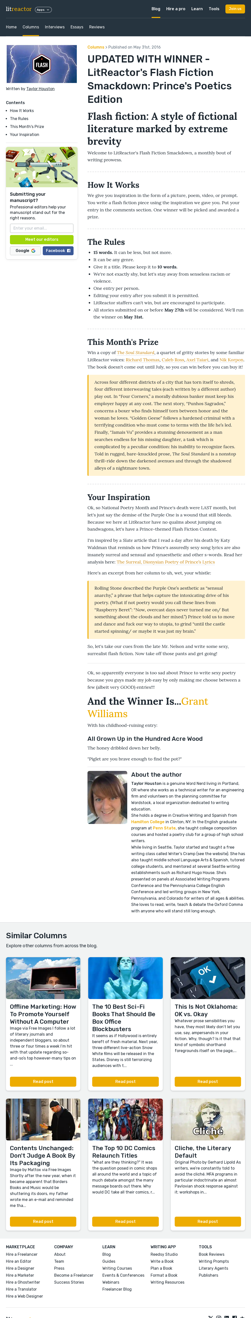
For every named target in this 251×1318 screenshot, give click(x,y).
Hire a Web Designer (24, 1296)
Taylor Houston (40, 88)
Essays (77, 27)
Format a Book (164, 1275)
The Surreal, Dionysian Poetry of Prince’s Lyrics (166, 562)
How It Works (22, 110)
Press (59, 1268)
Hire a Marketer (20, 1275)
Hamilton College (148, 821)
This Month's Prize (27, 126)
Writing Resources (167, 1282)
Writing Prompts (214, 1261)
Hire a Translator (21, 1289)
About (60, 1254)
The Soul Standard (135, 352)
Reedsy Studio (164, 1254)
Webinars (110, 1282)
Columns (31, 27)
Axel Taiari (197, 360)
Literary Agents (213, 1268)
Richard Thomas (143, 360)
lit (19, 9)
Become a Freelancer (73, 1275)
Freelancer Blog (117, 1289)
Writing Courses (117, 1268)
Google (25, 250)
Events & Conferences (123, 1275)
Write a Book (162, 1261)
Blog (156, 8)
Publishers (208, 1275)
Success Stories (69, 1282)
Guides (108, 1261)
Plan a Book (161, 1268)
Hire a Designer (20, 1268)
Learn (197, 8)
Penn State (164, 828)
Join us (235, 9)
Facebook (58, 250)
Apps (43, 9)
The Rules (19, 118)
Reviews (97, 27)
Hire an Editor (18, 1261)
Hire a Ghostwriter (23, 1282)
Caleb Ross (173, 360)
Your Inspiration (24, 134)
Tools (214, 8)
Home (11, 27)
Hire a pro (175, 8)
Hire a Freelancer (22, 1254)
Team (59, 1261)
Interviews (55, 27)
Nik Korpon (231, 360)
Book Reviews (211, 1254)
